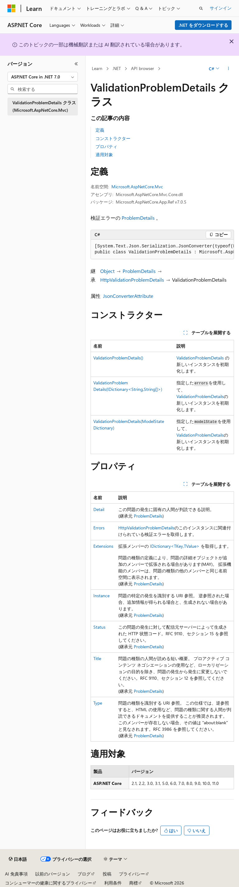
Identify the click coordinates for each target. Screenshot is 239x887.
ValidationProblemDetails (200, 358)
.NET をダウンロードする (203, 25)
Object (107, 271)
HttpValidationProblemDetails (132, 279)
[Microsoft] (11, 8)
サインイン (221, 8)
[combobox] (42, 77)
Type (97, 703)
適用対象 (104, 154)
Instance (101, 595)
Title (97, 658)
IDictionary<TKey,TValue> (174, 546)
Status (99, 627)
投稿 (107, 874)
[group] (162, 249)
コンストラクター (113, 138)
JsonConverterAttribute (128, 296)
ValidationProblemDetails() (118, 358)
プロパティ (106, 146)
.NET (116, 68)
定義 (100, 130)
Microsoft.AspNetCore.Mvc (137, 187)
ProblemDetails (138, 217)
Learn (97, 68)
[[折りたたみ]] (76, 63)
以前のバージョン (52, 874)
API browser (142, 68)
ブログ (84, 874)
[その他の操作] (228, 69)
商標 (133, 883)
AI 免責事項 (16, 874)
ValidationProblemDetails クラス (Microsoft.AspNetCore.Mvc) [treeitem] (44, 106)
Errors (99, 528)
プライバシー (132, 874)
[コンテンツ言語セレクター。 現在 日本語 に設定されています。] (17, 859)
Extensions (103, 546)
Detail (98, 509)
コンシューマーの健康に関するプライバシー (48, 883)
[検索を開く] (201, 8)
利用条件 (113, 883)
